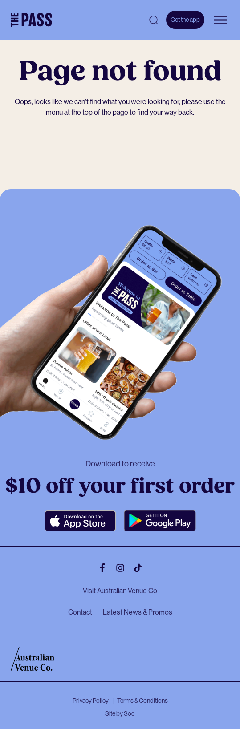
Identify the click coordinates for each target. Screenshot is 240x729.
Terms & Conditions (142, 700)
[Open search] (153, 20)
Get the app (185, 19)
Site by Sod (120, 713)
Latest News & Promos (137, 612)
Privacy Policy (91, 700)
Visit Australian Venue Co (120, 591)
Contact (80, 612)
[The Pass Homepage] (31, 20)
